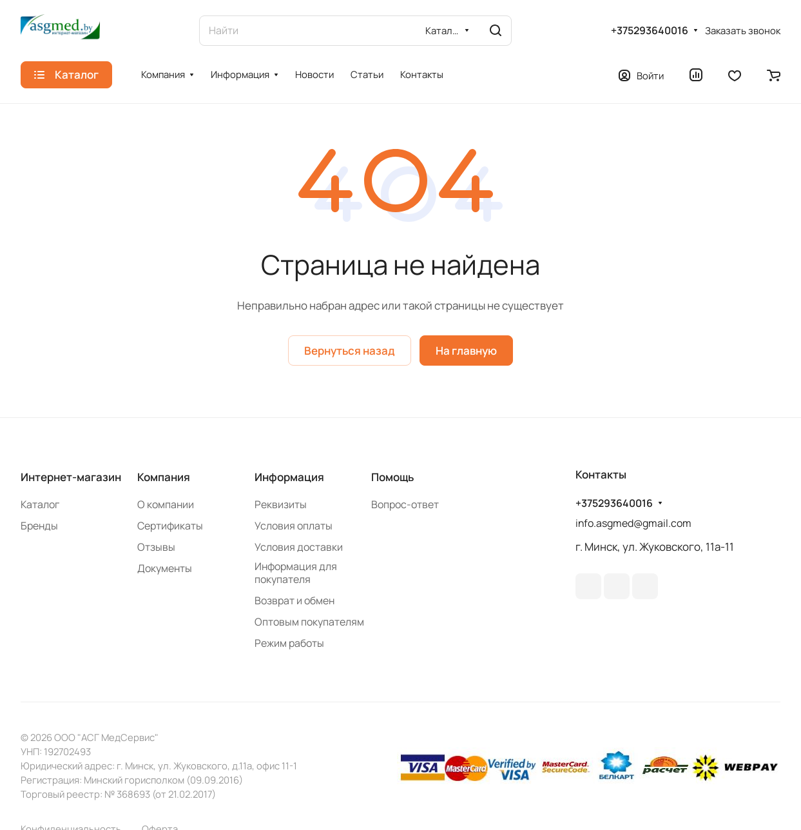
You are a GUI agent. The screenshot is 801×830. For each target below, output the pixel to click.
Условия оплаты (294, 526)
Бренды (39, 526)
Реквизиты (281, 504)
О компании (165, 504)
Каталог (40, 504)
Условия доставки (299, 547)
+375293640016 (649, 31)
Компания (163, 476)
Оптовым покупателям (309, 622)
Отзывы (156, 547)
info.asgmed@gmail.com (633, 523)
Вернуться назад (349, 350)
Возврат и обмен (294, 600)
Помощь (392, 476)
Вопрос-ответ (405, 504)
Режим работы (289, 643)
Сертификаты (170, 526)
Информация (289, 476)
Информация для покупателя (296, 572)
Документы (164, 568)
